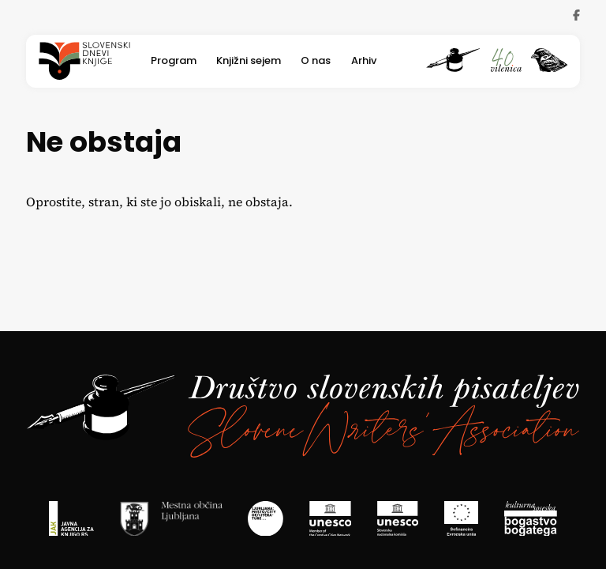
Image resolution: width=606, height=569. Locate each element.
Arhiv (363, 61)
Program (173, 61)
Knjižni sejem (248, 61)
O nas (316, 61)
